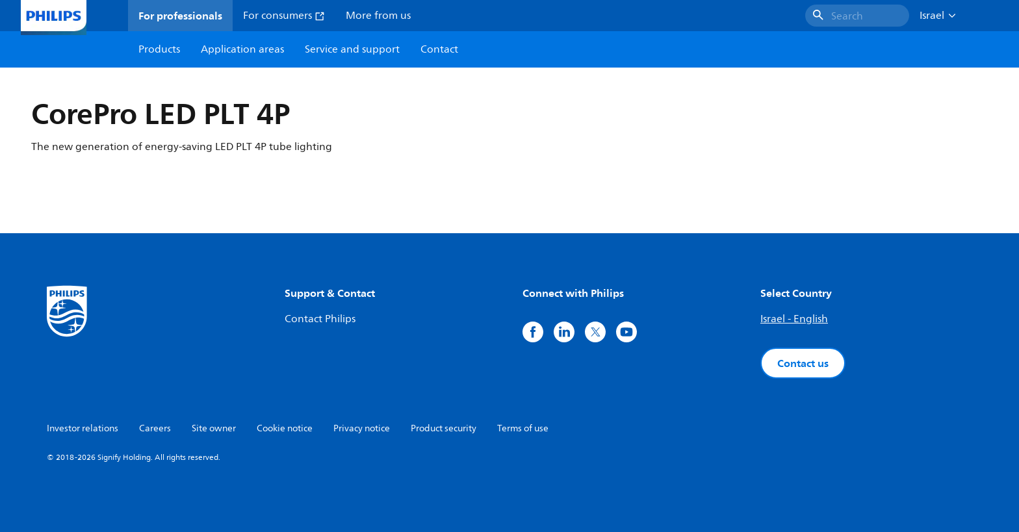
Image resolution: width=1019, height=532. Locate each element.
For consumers (284, 15)
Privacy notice (361, 428)
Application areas (242, 49)
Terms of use (522, 428)
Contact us (803, 363)
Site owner (214, 428)
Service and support (352, 49)
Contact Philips (320, 318)
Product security (443, 428)
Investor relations (82, 428)
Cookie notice (285, 428)
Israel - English (794, 318)
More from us (378, 15)
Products (159, 49)
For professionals (180, 15)
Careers (155, 428)
